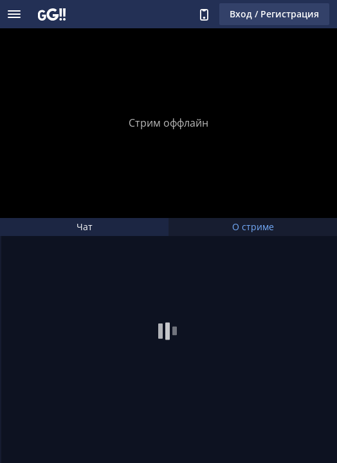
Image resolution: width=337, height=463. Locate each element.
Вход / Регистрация (274, 14)
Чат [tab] (85, 227)
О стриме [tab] (253, 227)
